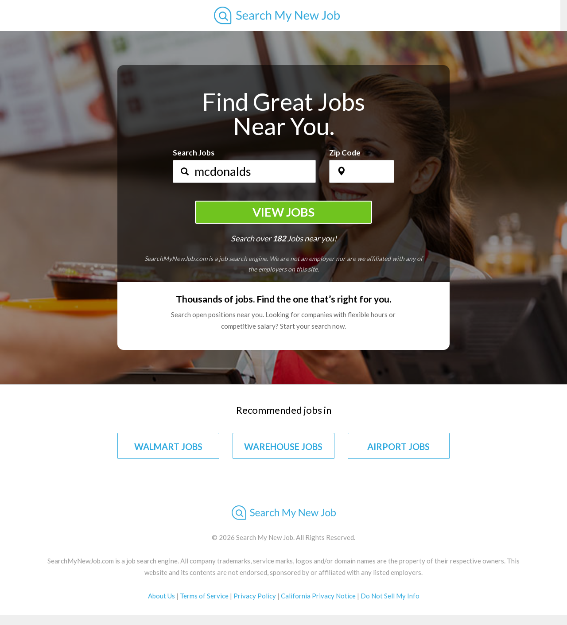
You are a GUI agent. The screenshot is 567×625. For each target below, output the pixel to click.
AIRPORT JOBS (398, 446)
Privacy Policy (254, 596)
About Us (161, 596)
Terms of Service (204, 596)
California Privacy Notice (318, 596)
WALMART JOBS (168, 446)
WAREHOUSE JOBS (283, 446)
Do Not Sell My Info (390, 596)
